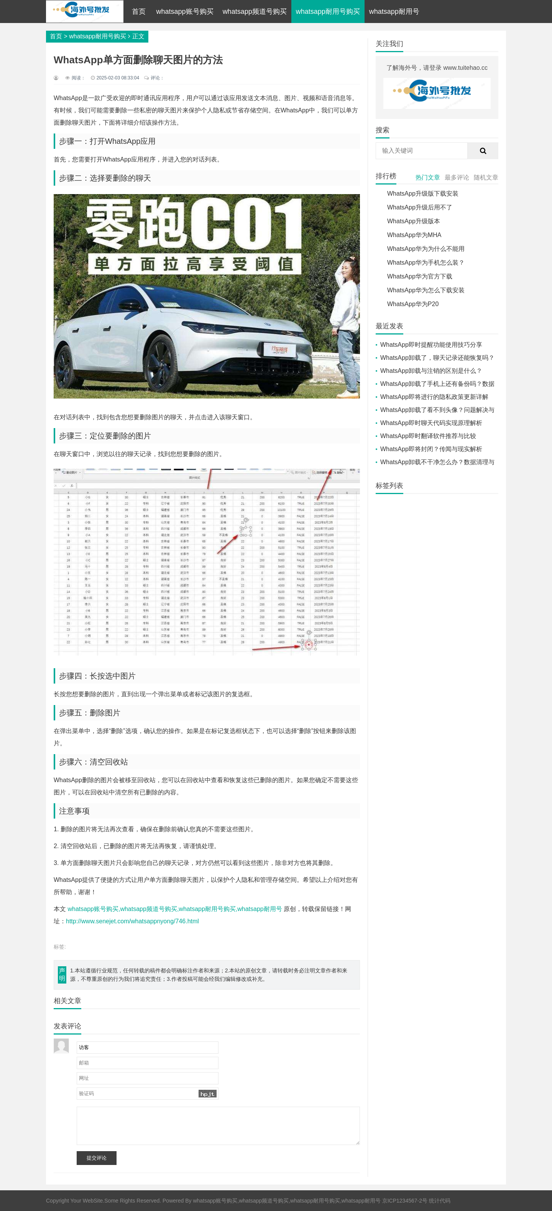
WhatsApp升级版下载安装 (422, 193)
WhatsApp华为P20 (413, 304)
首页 (139, 11)
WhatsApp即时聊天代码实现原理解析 (431, 423)
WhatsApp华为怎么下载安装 (426, 290)
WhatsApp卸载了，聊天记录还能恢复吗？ (437, 357)
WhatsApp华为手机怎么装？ (426, 262)
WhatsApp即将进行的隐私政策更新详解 (434, 397)
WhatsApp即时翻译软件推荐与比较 (428, 436)
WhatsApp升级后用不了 (419, 207)
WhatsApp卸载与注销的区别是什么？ (431, 370)
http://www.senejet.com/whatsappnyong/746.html (132, 921)
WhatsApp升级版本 (413, 221)
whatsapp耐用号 (394, 11)
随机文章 (486, 177)
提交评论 (97, 1158)
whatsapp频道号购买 (255, 11)
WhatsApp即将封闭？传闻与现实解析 (431, 449)
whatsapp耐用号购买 (328, 11)
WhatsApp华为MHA (414, 235)
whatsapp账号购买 (185, 11)
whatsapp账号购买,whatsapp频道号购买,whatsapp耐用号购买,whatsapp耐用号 (174, 909)
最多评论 (457, 177)
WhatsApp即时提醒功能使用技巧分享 (431, 344)
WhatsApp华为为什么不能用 (426, 248)
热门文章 (428, 177)
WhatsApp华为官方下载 (419, 276)
